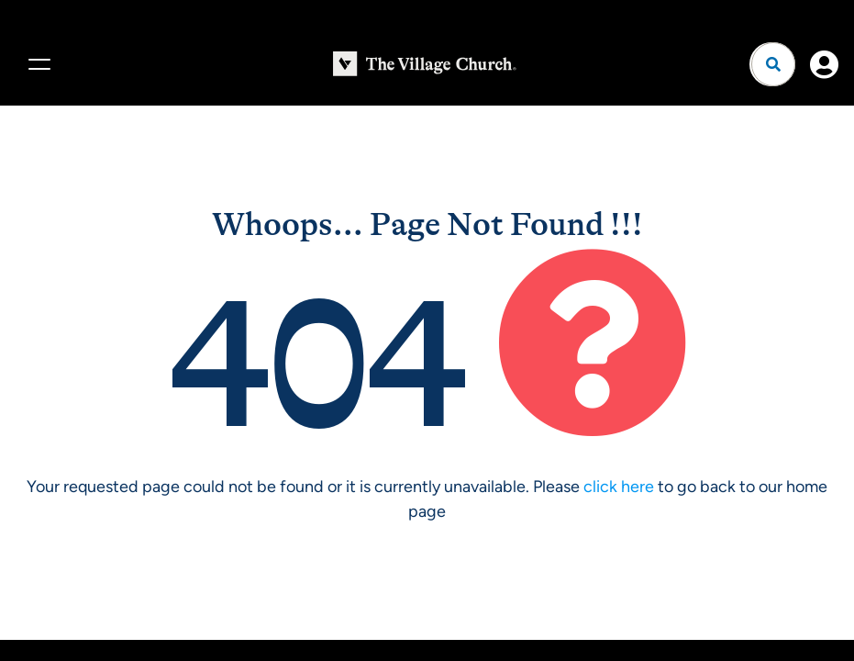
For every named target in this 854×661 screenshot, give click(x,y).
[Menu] (37, 64)
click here (618, 486)
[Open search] (773, 64)
